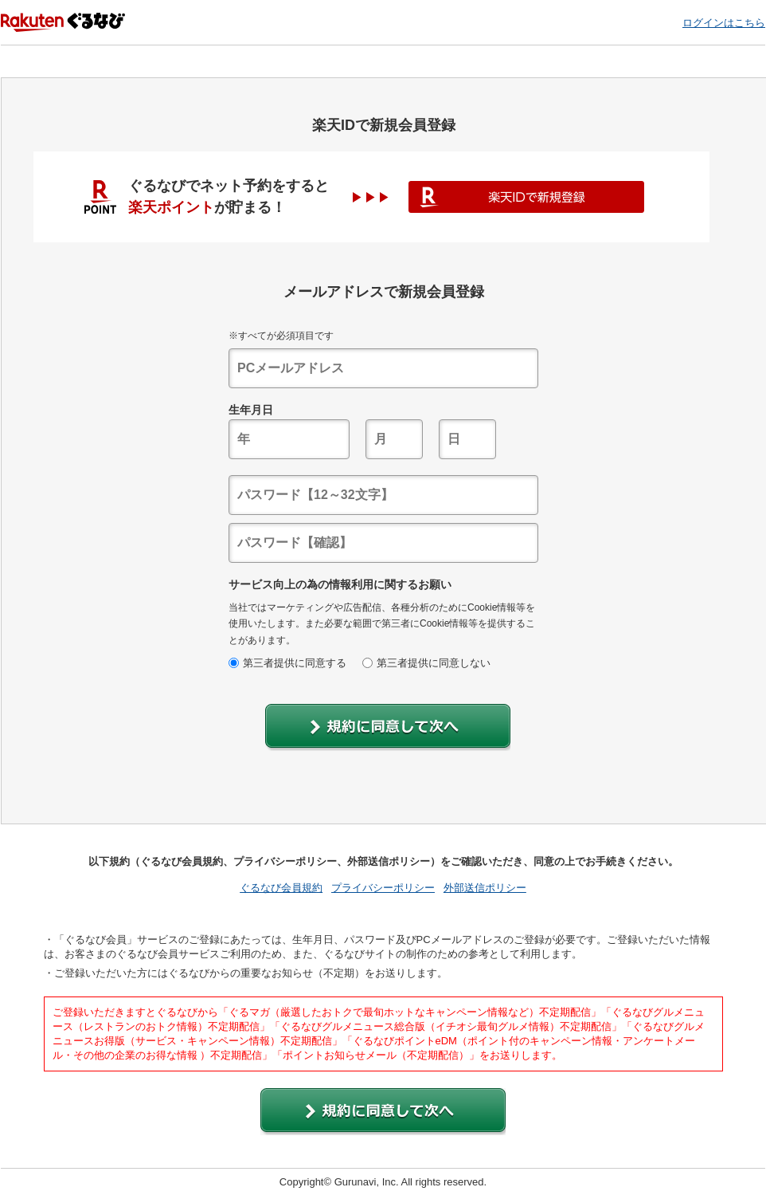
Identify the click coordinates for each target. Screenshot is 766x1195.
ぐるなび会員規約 (281, 888)
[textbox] (383, 368)
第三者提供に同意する (287, 663)
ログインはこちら (723, 23)
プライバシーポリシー (383, 888)
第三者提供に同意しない (426, 663)
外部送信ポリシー (485, 888)
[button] (387, 727)
